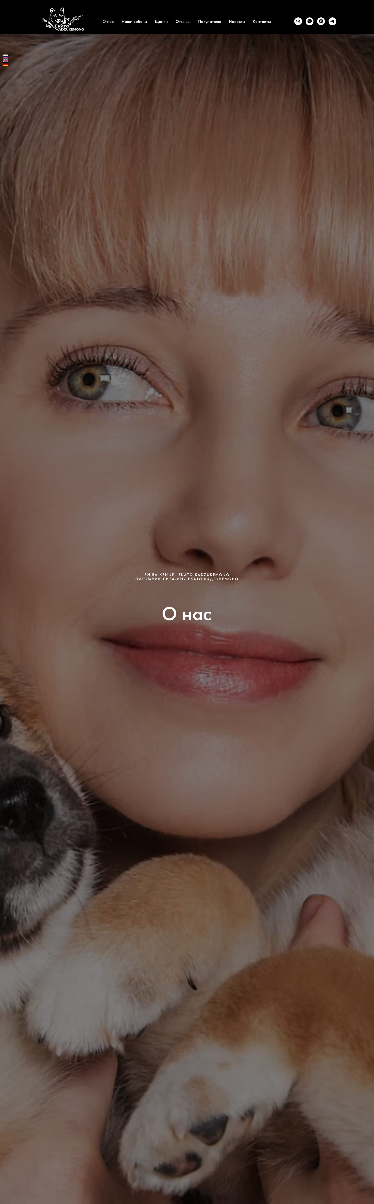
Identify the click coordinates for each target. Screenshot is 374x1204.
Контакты (262, 21)
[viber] (321, 21)
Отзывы (183, 21)
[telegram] (332, 21)
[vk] (298, 21)
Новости (237, 21)
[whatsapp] (309, 21)
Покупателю (209, 21)
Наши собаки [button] (134, 21)
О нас (108, 21)
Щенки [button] (161, 21)
